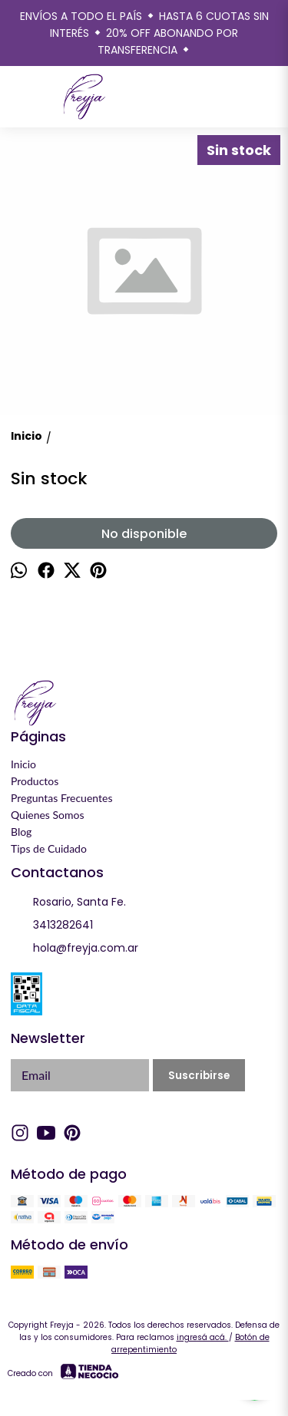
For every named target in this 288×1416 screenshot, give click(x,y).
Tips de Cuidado (49, 848)
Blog (21, 831)
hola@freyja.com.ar (74, 948)
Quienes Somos (47, 814)
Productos (34, 780)
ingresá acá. (203, 1337)
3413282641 (52, 925)
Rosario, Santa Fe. (68, 902)
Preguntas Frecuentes (61, 797)
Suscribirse (199, 1075)
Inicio (23, 764)
